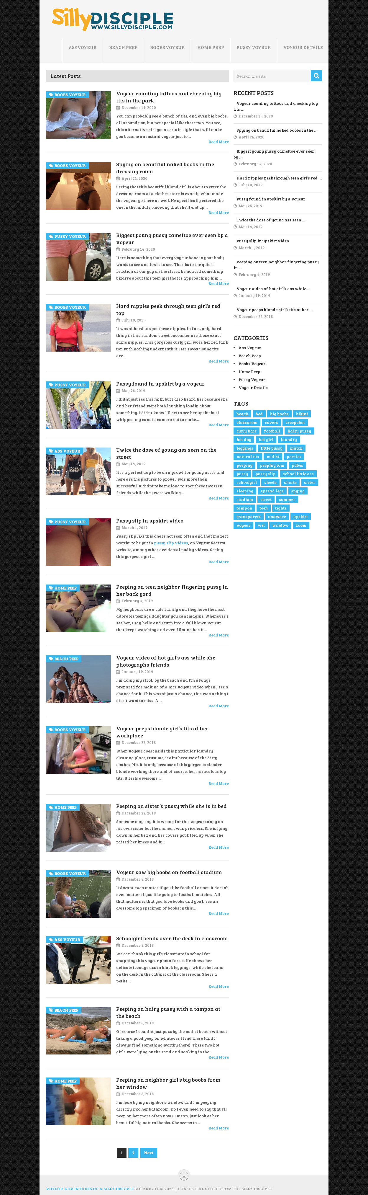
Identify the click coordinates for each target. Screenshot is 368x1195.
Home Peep (210, 47)
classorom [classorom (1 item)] (246, 422)
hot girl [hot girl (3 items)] (266, 439)
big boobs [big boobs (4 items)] (279, 414)
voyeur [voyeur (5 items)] (243, 525)
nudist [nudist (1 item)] (273, 456)
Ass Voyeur (82, 47)
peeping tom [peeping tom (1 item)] (272, 465)
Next (148, 1152)
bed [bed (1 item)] (259, 414)
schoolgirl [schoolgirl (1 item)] (246, 482)
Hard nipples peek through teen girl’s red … (279, 178)
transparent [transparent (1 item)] (248, 516)
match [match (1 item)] (296, 448)
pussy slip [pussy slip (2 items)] (265, 473)
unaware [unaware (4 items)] (277, 516)
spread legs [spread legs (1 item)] (272, 491)
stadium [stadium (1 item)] (244, 499)
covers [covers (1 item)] (271, 422)
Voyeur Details (303, 47)
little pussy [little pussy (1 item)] (271, 448)
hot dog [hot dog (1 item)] (243, 439)
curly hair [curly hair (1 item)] (246, 431)
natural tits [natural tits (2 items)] (247, 456)
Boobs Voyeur (167, 47)
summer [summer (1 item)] (287, 499)
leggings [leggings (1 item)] (244, 448)
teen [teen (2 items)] (263, 508)
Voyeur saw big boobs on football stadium (169, 872)
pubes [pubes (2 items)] (297, 465)
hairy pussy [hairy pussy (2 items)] (299, 431)
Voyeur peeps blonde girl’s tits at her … (274, 309)
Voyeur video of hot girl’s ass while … (273, 288)
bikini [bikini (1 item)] (302, 414)
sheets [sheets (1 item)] (270, 482)
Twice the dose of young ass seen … (270, 220)
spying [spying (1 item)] (298, 491)
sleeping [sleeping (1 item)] (244, 491)
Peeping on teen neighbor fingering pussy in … (276, 264)
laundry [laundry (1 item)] (289, 439)
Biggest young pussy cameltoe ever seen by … (274, 154)
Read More (218, 141)
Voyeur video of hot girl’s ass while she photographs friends (165, 661)
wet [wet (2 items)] (261, 525)
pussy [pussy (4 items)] (242, 473)
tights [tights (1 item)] (281, 508)
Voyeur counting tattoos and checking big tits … (276, 106)
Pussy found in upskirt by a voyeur (160, 383)
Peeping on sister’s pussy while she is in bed (171, 805)
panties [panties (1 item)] (294, 456)
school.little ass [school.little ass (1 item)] (298, 473)
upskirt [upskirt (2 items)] (300, 516)
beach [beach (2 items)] (242, 414)
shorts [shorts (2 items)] (290, 482)
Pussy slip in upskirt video (149, 520)
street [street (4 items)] (266, 499)
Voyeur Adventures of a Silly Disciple (90, 1188)
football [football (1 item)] (272, 431)
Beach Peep (123, 47)
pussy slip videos (171, 543)
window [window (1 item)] (280, 525)
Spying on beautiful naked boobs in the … (276, 130)
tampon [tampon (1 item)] (244, 508)
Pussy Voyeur (253, 47)
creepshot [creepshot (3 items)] (295, 422)
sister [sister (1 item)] (309, 482)
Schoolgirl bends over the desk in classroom (172, 938)
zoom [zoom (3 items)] (301, 525)
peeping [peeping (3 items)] (244, 465)
